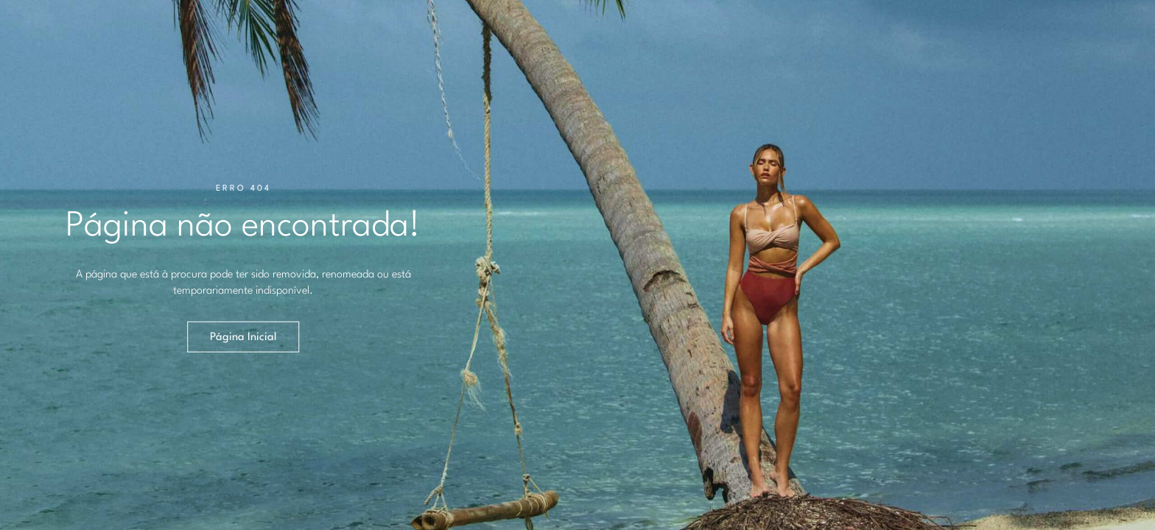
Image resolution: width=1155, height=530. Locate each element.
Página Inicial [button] (243, 336)
